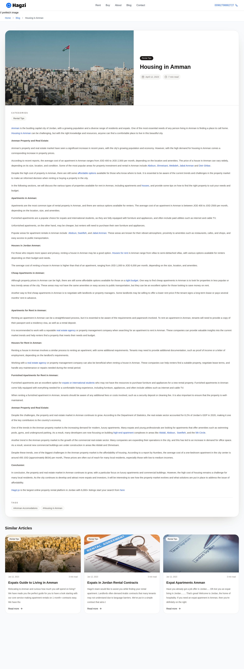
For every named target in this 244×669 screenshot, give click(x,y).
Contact (140, 5)
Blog (129, 5)
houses (145, 185)
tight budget (131, 280)
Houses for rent (120, 253)
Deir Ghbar (204, 165)
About (118, 5)
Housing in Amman (21, 133)
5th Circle (200, 432)
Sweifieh (82, 233)
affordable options (87, 173)
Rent (98, 5)
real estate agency (66, 330)
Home (8, 18)
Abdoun (152, 165)
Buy (108, 5)
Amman (15, 128)
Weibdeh (173, 165)
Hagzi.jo (15, 490)
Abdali (162, 432)
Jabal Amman (187, 165)
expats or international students (78, 382)
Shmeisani (162, 165)
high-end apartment (123, 432)
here (122, 490)
